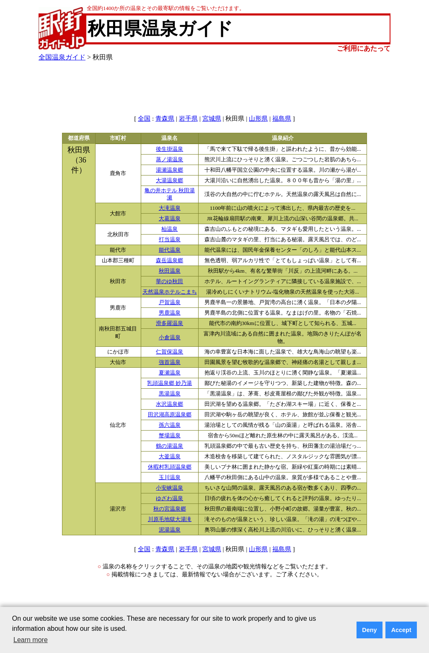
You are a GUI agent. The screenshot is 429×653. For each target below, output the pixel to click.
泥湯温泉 (170, 530)
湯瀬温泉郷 (169, 170)
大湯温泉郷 (169, 180)
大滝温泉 (170, 208)
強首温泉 (170, 362)
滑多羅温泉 (169, 323)
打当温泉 (170, 240)
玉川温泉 (170, 477)
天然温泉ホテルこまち (169, 292)
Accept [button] (401, 630)
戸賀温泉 (170, 302)
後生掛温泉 (169, 149)
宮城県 (211, 118)
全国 (144, 118)
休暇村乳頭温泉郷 (169, 467)
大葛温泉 (170, 219)
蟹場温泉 (170, 436)
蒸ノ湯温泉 (169, 160)
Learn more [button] (30, 639)
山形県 (258, 118)
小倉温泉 (170, 338)
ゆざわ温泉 (169, 498)
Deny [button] (369, 630)
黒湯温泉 (170, 394)
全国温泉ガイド (62, 57)
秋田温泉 (170, 271)
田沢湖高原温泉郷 (169, 415)
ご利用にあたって (363, 48)
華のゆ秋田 (169, 281)
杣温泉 (169, 229)
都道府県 (79, 138)
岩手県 (188, 118)
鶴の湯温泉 (169, 446)
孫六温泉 (170, 425)
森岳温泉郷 (169, 260)
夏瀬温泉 (170, 373)
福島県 (281, 118)
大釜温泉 (170, 456)
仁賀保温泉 (169, 352)
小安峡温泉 (169, 488)
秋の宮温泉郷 (169, 509)
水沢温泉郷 (169, 404)
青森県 (164, 118)
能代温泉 (170, 250)
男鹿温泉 (170, 313)
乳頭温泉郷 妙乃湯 (169, 383)
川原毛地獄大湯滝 (169, 519)
